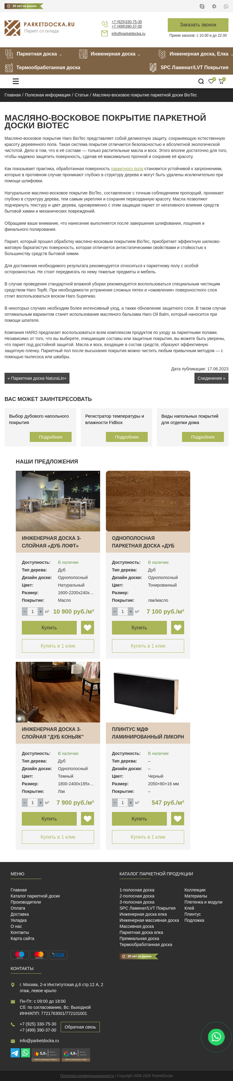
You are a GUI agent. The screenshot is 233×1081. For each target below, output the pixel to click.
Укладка (19, 920)
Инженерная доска (107, 54)
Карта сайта (22, 938)
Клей (189, 908)
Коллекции (195, 889)
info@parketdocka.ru (128, 34)
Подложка (194, 920)
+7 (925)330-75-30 (127, 22)
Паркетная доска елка (141, 932)
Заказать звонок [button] (198, 24)
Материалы (195, 896)
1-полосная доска (137, 889)
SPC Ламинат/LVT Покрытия (188, 67)
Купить (49, 627)
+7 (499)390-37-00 (127, 26)
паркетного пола (127, 168)
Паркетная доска (31, 54)
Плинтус (192, 914)
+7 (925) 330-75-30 (38, 1024)
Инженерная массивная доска (149, 920)
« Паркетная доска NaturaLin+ (37, 378)
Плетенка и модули (203, 902)
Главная (19, 889)
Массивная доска (137, 926)
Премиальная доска (139, 938)
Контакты (20, 932)
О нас (16, 926)
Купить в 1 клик (58, 645)
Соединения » (211, 378)
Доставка (20, 914)
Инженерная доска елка (143, 914)
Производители (26, 902)
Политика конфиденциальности (87, 1076)
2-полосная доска (137, 896)
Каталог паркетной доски (35, 896)
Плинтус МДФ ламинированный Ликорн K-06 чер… (148, 737)
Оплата (18, 908)
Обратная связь (80, 1027)
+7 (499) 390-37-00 (38, 1030)
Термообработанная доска (42, 67)
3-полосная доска (137, 902)
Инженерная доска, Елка (192, 54)
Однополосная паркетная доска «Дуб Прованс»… (143, 546)
